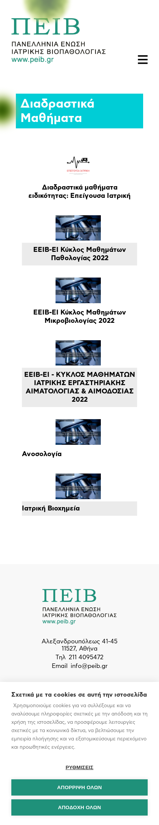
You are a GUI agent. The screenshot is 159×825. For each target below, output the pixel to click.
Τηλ (61, 657)
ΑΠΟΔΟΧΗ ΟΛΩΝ (79, 807)
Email (60, 666)
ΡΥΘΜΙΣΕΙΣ (80, 767)
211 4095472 (86, 657)
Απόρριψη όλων (79, 787)
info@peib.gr (89, 666)
